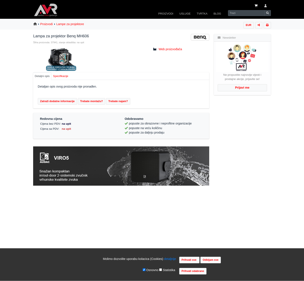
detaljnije (170, 259)
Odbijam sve (210, 259)
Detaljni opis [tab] (42, 76)
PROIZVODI (165, 13)
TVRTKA (202, 13)
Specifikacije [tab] (60, 76)
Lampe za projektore (70, 24)
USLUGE (185, 13)
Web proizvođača (170, 49)
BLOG (217, 13)
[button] (265, 6)
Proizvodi (46, 24)
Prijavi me (242, 87)
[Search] (246, 13)
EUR (248, 25)
